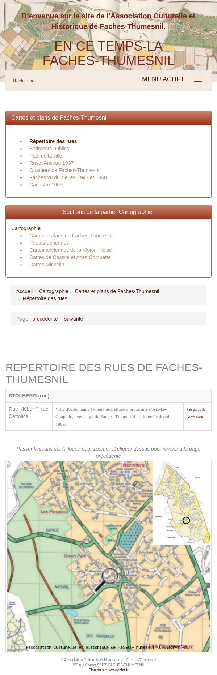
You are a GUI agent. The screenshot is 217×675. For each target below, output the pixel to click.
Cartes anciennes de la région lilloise (70, 250)
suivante (73, 319)
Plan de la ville (45, 156)
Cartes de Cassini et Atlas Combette (70, 257)
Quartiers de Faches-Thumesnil (64, 170)
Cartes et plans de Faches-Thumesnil (59, 118)
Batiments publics (49, 148)
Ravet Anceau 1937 (51, 163)
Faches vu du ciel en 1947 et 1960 (68, 177)
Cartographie (26, 228)
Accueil (24, 291)
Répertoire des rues (53, 141)
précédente (45, 319)
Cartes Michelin (46, 264)
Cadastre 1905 (46, 185)
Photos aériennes (49, 243)
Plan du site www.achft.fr (109, 670)
